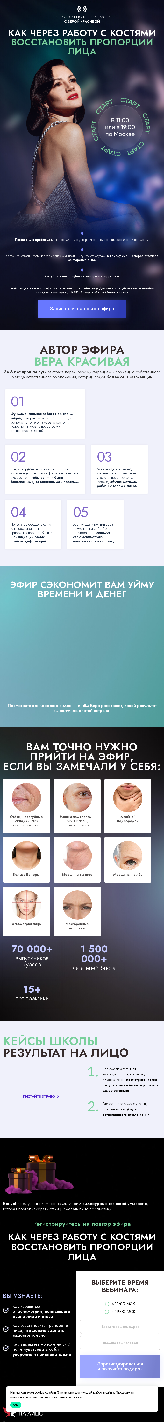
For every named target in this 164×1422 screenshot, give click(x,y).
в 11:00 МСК (120, 1297)
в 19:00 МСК (120, 1304)
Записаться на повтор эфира (82, 309)
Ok (15, 1405)
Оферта (8, 1416)
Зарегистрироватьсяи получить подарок (120, 1360)
